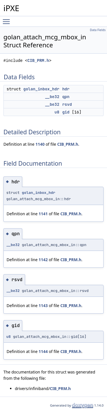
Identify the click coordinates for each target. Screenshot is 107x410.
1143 (43, 305)
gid (65, 112)
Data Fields (98, 30)
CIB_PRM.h (38, 60)
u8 (56, 112)
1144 (43, 351)
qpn (65, 96)
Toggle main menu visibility (8, 19)
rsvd (67, 104)
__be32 (52, 96)
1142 (43, 259)
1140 (40, 144)
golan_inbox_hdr (41, 89)
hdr (65, 89)
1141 (43, 213)
